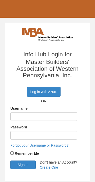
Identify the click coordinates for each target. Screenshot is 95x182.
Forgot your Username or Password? (39, 145)
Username (19, 108)
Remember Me (27, 153)
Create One (49, 167)
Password (18, 127)
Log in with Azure (44, 92)
